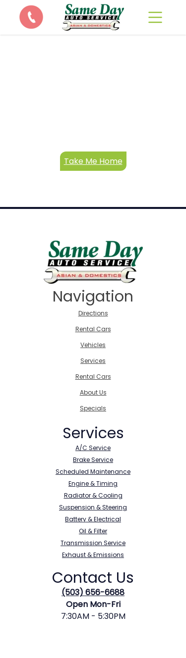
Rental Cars (93, 329)
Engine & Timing (93, 483)
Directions (93, 313)
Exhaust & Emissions (93, 555)
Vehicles (93, 345)
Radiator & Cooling (93, 495)
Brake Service (93, 460)
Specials (93, 408)
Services (93, 360)
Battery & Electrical (93, 519)
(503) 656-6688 (93, 592)
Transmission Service (93, 543)
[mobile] (155, 17)
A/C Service (93, 448)
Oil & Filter (93, 531)
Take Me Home (93, 161)
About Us (93, 392)
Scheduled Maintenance (93, 471)
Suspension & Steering (93, 507)
